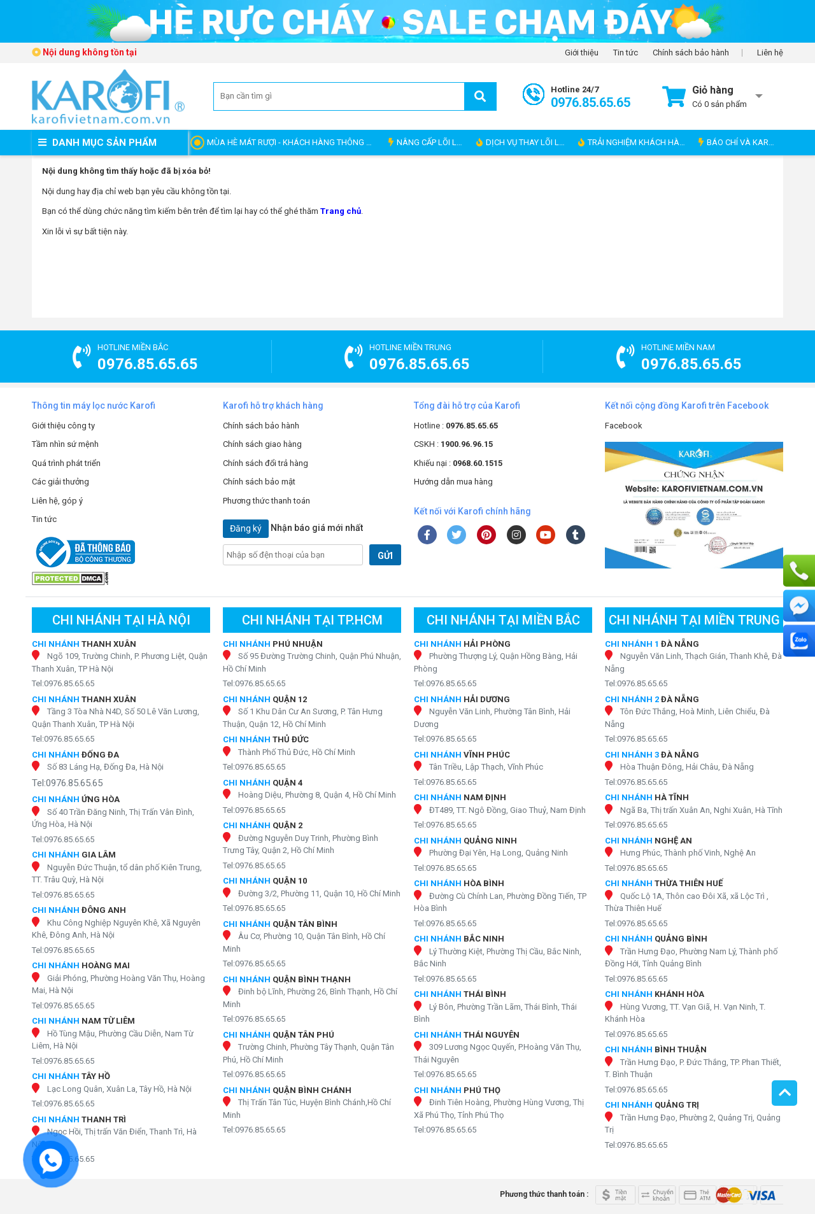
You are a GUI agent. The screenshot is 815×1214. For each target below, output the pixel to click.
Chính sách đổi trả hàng (265, 463)
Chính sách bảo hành (691, 53)
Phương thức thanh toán (266, 500)
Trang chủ (340, 211)
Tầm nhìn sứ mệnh (65, 444)
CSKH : (453, 444)
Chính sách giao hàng (262, 444)
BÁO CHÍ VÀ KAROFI (739, 142)
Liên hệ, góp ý (57, 500)
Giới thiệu (582, 53)
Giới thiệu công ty (63, 425)
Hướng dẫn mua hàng (453, 481)
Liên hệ (770, 53)
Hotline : (456, 425)
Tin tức (625, 53)
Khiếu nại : (458, 463)
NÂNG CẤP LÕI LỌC (427, 142)
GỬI (385, 556)
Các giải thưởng (60, 481)
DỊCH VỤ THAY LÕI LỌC (523, 142)
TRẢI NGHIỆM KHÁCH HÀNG (634, 142)
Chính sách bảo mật (259, 481)
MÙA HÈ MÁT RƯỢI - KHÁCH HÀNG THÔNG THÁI (294, 142)
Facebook (623, 425)
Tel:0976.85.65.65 (63, 683)
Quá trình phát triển (66, 463)
